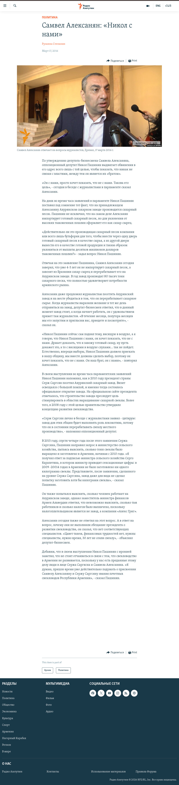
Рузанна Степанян (53, 44)
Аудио (49, 711)
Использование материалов (108, 771)
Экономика (9, 711)
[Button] (115, 61)
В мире (6, 751)
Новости (7, 691)
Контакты (53, 771)
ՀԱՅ (168, 6)
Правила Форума (146, 771)
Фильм (50, 698)
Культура (7, 718)
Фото (49, 705)
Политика (50, 17)
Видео (49, 691)
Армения (8, 731)
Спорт (6, 725)
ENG (158, 6)
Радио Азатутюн (12, 771)
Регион (6, 745)
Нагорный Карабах (14, 738)
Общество (8, 705)
